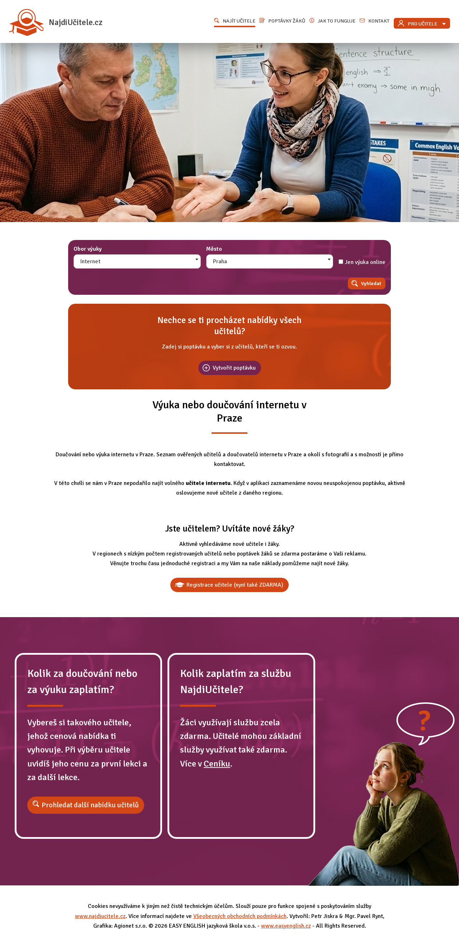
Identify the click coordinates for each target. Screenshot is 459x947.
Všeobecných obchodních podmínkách (240, 916)
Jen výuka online (362, 262)
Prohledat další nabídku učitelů (90, 805)
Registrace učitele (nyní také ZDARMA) (234, 584)
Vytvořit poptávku (234, 367)
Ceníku (217, 763)
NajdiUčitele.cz (56, 22)
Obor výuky (88, 249)
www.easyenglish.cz (286, 925)
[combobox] (137, 261)
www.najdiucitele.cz (100, 916)
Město (214, 249)
